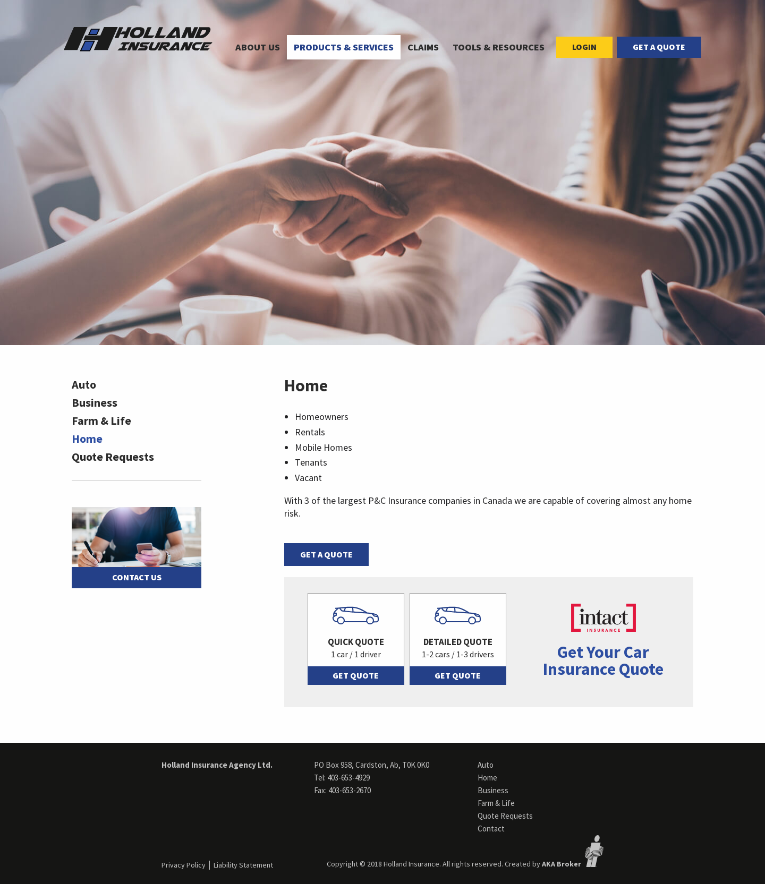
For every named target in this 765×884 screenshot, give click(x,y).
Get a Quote (659, 46)
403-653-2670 (349, 790)
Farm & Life (101, 420)
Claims (423, 47)
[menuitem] (257, 47)
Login (584, 46)
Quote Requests (113, 456)
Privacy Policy (184, 865)
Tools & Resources (499, 47)
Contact (491, 828)
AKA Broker (561, 864)
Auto (84, 384)
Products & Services (344, 47)
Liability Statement (243, 865)
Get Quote (356, 675)
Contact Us (137, 577)
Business (94, 402)
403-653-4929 (348, 778)
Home (87, 438)
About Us (257, 47)
